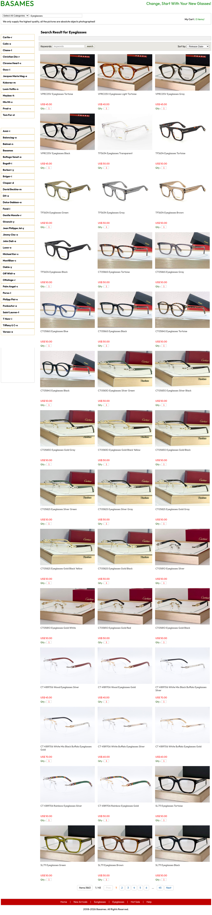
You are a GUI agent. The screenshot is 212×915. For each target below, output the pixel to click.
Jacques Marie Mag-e (15, 76)
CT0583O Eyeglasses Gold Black (173, 449)
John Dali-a (9, 241)
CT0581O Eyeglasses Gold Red (114, 627)
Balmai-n (8, 144)
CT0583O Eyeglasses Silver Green (116, 390)
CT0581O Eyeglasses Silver (169, 568)
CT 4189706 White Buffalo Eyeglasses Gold (178, 746)
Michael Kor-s (10, 254)
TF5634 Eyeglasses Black (54, 272)
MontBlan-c (9, 260)
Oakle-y (7, 267)
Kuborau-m (9, 82)
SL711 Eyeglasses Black (167, 865)
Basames (8, 150)
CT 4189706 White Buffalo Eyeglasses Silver (121, 746)
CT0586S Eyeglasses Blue (54, 331)
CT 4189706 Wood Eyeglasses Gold (117, 687)
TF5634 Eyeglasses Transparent (115, 153)
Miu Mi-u (8, 102)
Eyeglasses (71, 10)
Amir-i (6, 131)
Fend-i (6, 208)
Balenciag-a (10, 137)
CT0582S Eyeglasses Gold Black (115, 568)
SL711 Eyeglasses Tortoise (169, 805)
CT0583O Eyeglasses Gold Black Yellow (119, 449)
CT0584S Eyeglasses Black (55, 390)
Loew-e (7, 247)
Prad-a (7, 108)
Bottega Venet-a (12, 157)
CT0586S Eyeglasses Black (112, 331)
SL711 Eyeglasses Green (53, 865)
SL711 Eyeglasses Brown (111, 865)
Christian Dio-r (11, 56)
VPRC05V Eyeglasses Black (55, 153)
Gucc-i (6, 69)
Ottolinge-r (9, 280)
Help (106, 10)
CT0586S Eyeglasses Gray (169, 272)
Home (8, 10)
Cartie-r (7, 37)
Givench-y (8, 221)
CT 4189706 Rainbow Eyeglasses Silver (61, 805)
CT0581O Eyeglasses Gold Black (172, 627)
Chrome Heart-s (12, 63)
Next (169, 887)
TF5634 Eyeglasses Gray (111, 212)
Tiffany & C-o (10, 325)
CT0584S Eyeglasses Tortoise (171, 331)
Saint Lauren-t (11, 312)
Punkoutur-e (10, 305)
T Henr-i (7, 318)
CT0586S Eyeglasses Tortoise (114, 272)
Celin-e (7, 43)
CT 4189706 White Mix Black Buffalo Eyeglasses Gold (66, 748)
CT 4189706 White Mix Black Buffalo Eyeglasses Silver (181, 689)
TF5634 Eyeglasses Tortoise (170, 153)
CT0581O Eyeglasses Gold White (58, 627)
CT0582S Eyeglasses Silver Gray (115, 509)
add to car (88, 108)
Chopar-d (8, 182)
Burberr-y (8, 169)
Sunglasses (50, 10)
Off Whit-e (9, 273)
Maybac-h (8, 95)
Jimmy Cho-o (10, 234)
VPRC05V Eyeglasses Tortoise (56, 94)
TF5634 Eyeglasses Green (54, 212)
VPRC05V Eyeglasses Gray (170, 94)
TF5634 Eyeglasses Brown (169, 212)
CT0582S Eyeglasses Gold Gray (172, 509)
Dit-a (6, 195)
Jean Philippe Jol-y (13, 228)
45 (160, 887)
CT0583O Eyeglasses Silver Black (173, 390)
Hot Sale (90, 10)
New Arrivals (27, 10)
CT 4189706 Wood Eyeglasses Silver (59, 687)
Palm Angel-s (10, 286)
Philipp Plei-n (10, 299)
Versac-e (8, 331)
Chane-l (7, 50)
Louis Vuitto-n (10, 89)
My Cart (194, 19)
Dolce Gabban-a (12, 202)
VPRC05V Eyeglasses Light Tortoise (117, 94)
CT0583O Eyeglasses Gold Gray (57, 449)
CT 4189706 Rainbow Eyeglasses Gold (118, 805)
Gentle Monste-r (12, 215)
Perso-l (7, 293)
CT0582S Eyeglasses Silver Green (58, 509)
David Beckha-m (12, 189)
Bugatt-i (7, 163)
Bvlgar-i (7, 176)
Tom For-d (9, 115)
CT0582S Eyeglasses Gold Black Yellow (61, 568)
